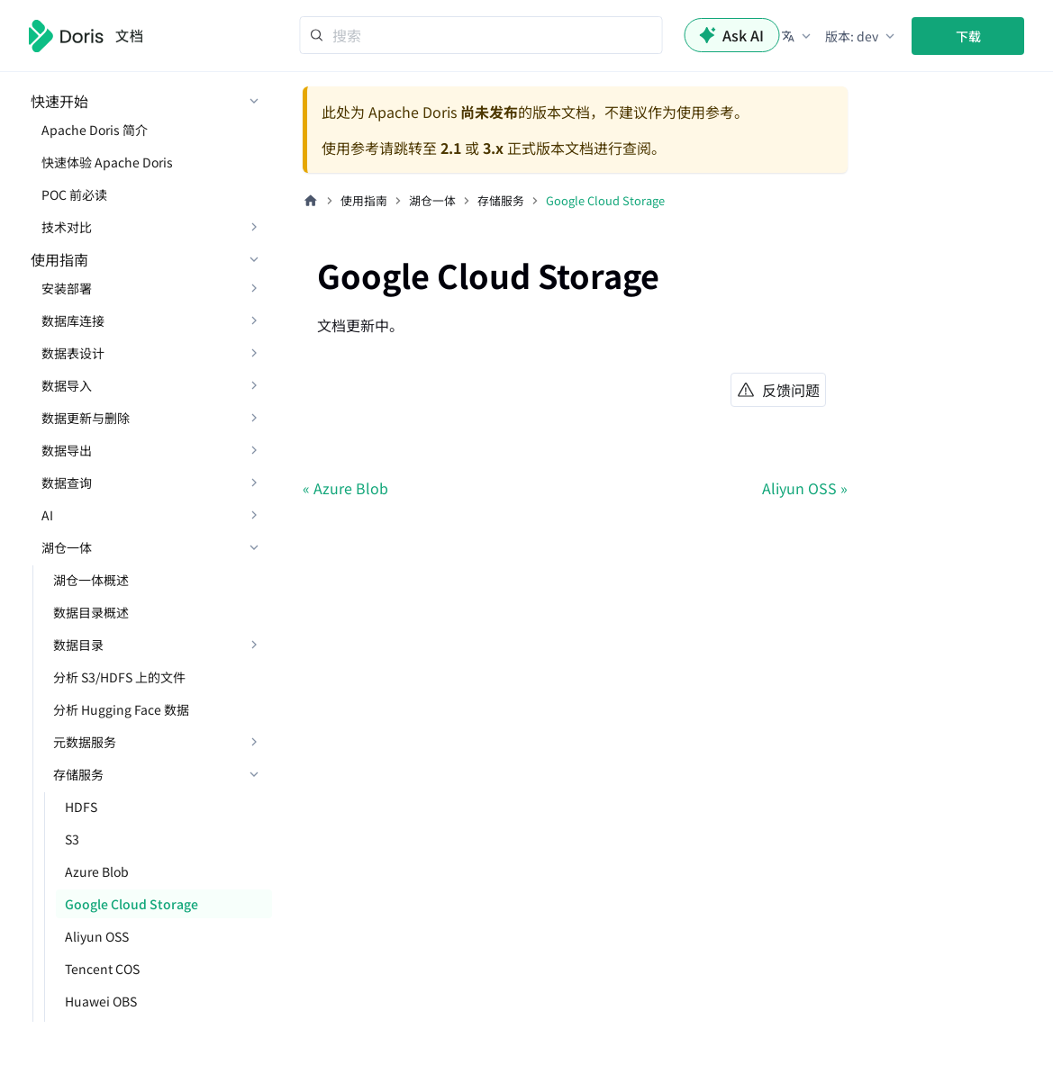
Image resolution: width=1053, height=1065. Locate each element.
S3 (72, 839)
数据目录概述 (91, 612)
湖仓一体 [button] (66, 547)
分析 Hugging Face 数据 (121, 709)
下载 (968, 36)
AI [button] (47, 515)
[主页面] (311, 200)
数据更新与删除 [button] (85, 418)
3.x (493, 147)
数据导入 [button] (66, 385)
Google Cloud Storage (131, 904)
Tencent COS (102, 969)
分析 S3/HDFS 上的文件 (119, 677)
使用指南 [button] (59, 259)
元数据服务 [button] (84, 742)
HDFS (81, 807)
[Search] (480, 35)
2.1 (450, 147)
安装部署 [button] (66, 288)
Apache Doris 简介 (94, 130)
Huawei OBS (101, 1001)
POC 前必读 (74, 194)
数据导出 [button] (66, 450)
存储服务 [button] (78, 774)
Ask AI (731, 35)
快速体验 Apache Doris (107, 162)
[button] (797, 36)
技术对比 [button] (66, 227)
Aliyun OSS (97, 936)
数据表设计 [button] (72, 353)
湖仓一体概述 (91, 580)
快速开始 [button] (59, 101)
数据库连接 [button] (72, 320)
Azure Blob (97, 871)
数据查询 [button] (66, 483)
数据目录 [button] (78, 645)
